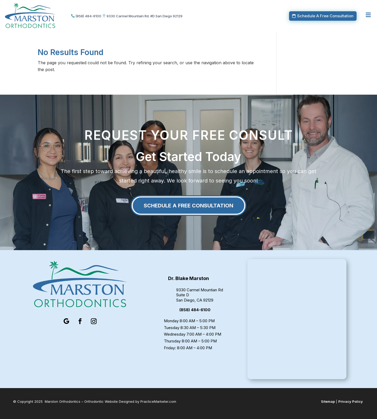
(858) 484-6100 (88, 16)
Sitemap (328, 401)
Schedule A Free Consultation (325, 15)
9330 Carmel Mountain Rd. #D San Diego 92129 (144, 16)
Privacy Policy (350, 401)
